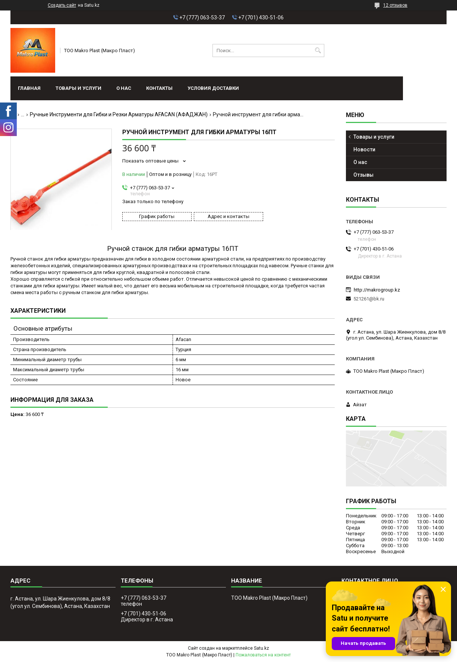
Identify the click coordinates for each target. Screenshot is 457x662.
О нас (123, 88)
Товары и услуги (78, 88)
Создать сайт (62, 5)
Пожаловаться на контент (263, 655)
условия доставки (213, 88)
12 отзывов (395, 5)
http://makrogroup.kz (377, 290)
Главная (29, 88)
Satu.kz (261, 648)
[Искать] (317, 50)
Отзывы (363, 175)
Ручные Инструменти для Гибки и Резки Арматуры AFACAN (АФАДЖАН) (119, 114)
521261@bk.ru (368, 299)
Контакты (159, 88)
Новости (364, 149)
